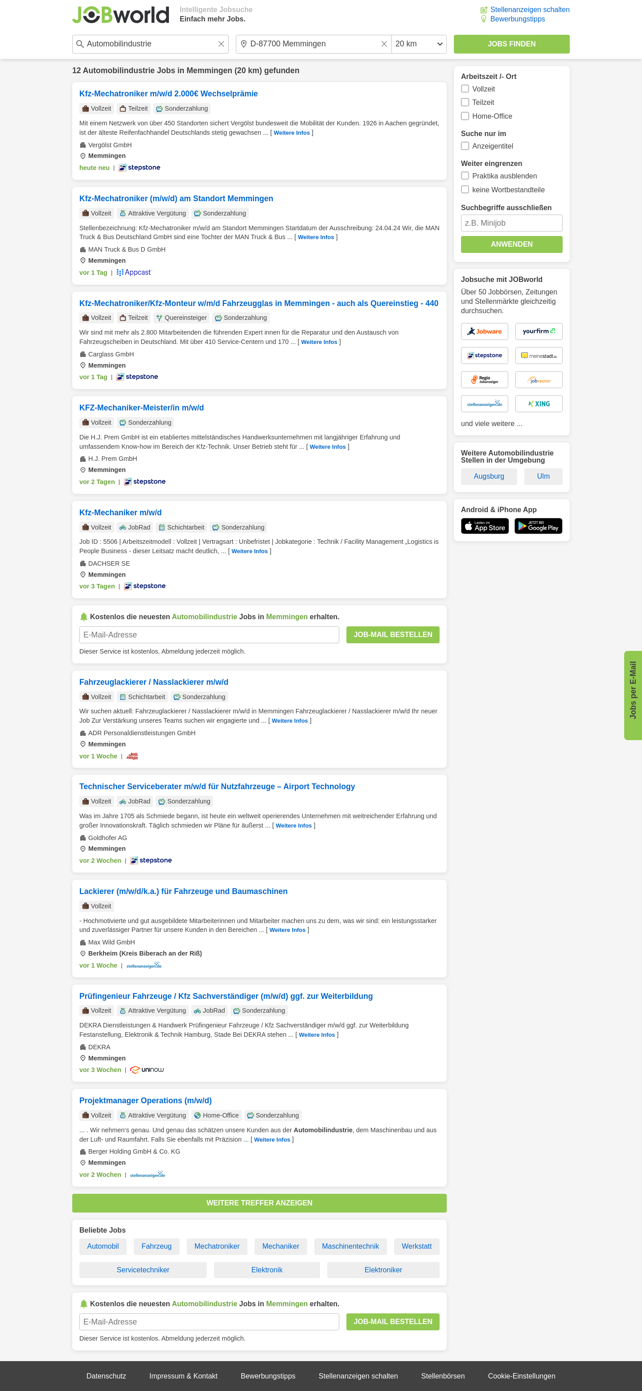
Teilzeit (483, 102)
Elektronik (267, 1270)
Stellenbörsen (443, 1376)
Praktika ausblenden (505, 176)
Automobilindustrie (119, 70)
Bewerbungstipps (517, 19)
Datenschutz (106, 1376)
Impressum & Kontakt (183, 1376)
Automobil (103, 1246)
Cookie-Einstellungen (522, 1376)
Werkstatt (417, 1246)
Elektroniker (383, 1270)
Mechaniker (281, 1246)
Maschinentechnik (350, 1246)
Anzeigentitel (493, 146)
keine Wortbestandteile (509, 190)
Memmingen (209, 70)
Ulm (543, 476)
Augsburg (489, 476)
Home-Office (493, 116)
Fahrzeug (157, 1246)
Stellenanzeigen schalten (530, 9)
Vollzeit (484, 89)
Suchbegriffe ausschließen (506, 207)
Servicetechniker (143, 1270)
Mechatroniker (216, 1246)
